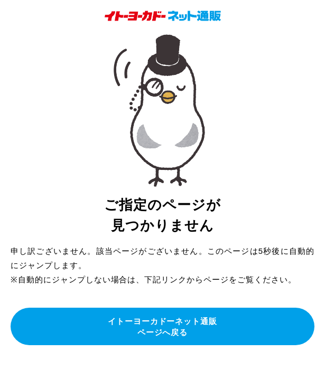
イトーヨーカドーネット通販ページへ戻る (162, 327)
